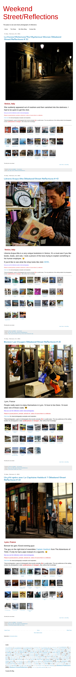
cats (8, 332)
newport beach (40, 659)
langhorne (49, 656)
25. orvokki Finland (7, 610)
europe (64, 654)
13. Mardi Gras (37, 295)
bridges (40, 651)
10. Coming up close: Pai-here (15, 296)
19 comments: (19, 466)
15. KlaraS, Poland (52, 145)
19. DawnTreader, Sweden (22, 455)
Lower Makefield (66, 656)
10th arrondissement (8, 647)
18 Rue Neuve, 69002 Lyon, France (15, 469)
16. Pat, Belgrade (59, 145)
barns (63, 649)
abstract (14, 649)
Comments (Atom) (13, 636)
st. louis (33, 663)
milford (21, 658)
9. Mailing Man (7, 587)
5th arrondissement (37, 648)
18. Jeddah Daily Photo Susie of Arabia (15, 455)
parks (41, 661)
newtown (47, 659)
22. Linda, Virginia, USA (44, 157)
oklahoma (67, 659)
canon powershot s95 (44, 652)
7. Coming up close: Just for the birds (52, 576)
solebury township (27, 663)
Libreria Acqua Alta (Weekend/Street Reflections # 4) (31, 178)
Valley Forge (9, 665)
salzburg (36, 662)
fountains (20, 655)
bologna (35, 651)
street (12, 332)
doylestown (45, 654)
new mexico (26, 659)
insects (18, 656)
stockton (42, 663)
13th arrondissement (26, 647)
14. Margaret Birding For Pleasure (45, 146)
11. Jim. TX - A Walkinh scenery (22, 443)
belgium (68, 649)
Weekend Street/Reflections (20, 170)
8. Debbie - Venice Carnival (59, 576)
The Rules (13, 29)
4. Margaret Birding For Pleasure (30, 432)
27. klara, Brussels (22, 610)
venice (13, 170)
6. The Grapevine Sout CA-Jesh (45, 576)
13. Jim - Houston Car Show (37, 146)
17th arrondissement (44, 647)
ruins (33, 662)
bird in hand (12, 651)
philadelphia (65, 661)
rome (21, 662)
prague (6, 662)
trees (65, 663)
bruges (49, 651)
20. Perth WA (30, 307)
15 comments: (19, 622)
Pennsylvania (47, 661)
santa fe (57, 662)
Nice (54, 659)
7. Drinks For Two (52, 284)
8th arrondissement (64, 648)
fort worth (15, 655)
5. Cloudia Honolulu (37, 284)
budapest (69, 651)
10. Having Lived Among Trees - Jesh (15, 146)
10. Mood (15, 587)
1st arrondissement (62, 647)
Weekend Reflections (63, 665)
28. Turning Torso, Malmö (29, 611)
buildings (9, 652)
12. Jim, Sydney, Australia (30, 587)
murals (52, 658)
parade (25, 661)
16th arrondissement (35, 647)
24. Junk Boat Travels (60, 598)
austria (38, 649)
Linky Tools (61, 164)
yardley (48, 667)
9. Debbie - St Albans (7, 295)
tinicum (56, 663)
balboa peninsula (57, 649)
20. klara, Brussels (29, 454)
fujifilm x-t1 (37, 655)
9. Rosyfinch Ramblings (7, 146)
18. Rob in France (15, 157)
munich (48, 658)
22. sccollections (44, 307)
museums (57, 658)
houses (63, 655)
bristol (45, 651)
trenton (69, 663)
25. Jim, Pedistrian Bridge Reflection (7, 319)
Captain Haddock (43, 549)
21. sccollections (37, 598)
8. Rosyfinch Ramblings (59, 284)
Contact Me (32, 29)
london (54, 656)
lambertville (42, 656)
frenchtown (31, 655)
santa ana (46, 662)
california (22, 652)
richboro (17, 662)
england (58, 654)
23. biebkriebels (52, 307)
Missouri (28, 658)
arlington (34, 649)
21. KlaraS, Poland (37, 307)
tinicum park (60, 663)
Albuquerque (19, 649)
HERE (46, 262)
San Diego (41, 662)
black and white (23, 651)
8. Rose (60, 431)
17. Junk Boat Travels (7, 454)
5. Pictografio (37, 431)
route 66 (29, 662)
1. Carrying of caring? (7, 284)
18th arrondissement (53, 647)
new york (32, 659)
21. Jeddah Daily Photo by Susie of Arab (37, 158)
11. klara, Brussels (22, 145)
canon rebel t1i (56, 652)
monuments (43, 658)
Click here (6, 117)
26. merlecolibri (15, 610)
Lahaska (36, 656)
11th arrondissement (17, 647)
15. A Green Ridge (52, 295)
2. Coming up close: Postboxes (15, 432)
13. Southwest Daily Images (37, 587)
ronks (25, 662)
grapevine (49, 655)
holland (54, 655)
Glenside (45, 655)
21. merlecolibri (37, 454)
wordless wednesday (42, 667)
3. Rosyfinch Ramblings (22, 576)
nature (6, 659)
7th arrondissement (55, 648)
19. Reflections (22, 598)
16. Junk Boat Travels (60, 295)
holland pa (58, 655)
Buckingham (54, 651)
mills (25, 658)
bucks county (60, 651)
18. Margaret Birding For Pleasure (15, 599)
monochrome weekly (35, 658)
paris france (36, 661)
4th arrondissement (27, 648)
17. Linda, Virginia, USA (7, 308)
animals (24, 649)
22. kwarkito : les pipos (44, 599)
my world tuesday (65, 658)
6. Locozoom (45, 284)
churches (18, 654)
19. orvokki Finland (22, 307)
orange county (9, 661)
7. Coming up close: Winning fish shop (52, 134)
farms (69, 654)
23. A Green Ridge (52, 157)
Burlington (16, 652)
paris (29, 661)
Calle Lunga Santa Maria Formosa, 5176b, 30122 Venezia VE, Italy (20, 333)
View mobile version (38, 632)
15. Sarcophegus (52, 587)
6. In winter (44, 431)
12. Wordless (30, 145)
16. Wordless (59, 587)
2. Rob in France (15, 575)
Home (6, 29)
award (43, 649)
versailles (25, 665)
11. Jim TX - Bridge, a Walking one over (22, 587)
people (58, 661)
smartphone (19, 663)
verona (20, 665)
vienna (29, 665)
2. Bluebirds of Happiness (15, 284)
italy (8, 170)
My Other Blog (23, 29)
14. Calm (45, 587)
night (10, 170)
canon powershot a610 (31, 652)
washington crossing (41, 665)
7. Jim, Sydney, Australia (52, 432)
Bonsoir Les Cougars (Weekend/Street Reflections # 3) (32, 342)
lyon (11, 467)
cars (64, 652)
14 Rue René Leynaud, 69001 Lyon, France (16, 625)
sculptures (62, 662)
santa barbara (52, 662)
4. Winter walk (30, 575)
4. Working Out (30, 284)
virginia (34, 665)
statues (37, 663)
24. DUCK (59, 307)
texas (51, 663)
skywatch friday (12, 663)
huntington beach (12, 656)
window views (34, 667)
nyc (63, 659)
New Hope (12, 659)
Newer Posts (7, 630)
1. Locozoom (7, 575)
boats (32, 651)
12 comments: (19, 169)
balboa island (48, 649)
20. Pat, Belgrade (29, 598)
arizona (30, 649)
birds (17, 651)
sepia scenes (67, 662)
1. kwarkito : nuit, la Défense (7, 432)
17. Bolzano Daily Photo (7, 157)
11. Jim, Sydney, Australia (22, 296)
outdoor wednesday (19, 661)
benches (7, 651)
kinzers (26, 656)
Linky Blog (67, 164)
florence (9, 655)
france (9, 467)
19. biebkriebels (22, 157)
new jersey (19, 659)
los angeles (60, 656)
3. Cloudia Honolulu (22, 431)
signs (6, 663)
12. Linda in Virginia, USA (30, 443)
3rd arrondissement (17, 648)
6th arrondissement (46, 648)
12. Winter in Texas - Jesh (30, 296)
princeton (12, 662)
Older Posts (69, 630)
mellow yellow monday (14, 658)
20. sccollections (30, 157)
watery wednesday (50, 665)
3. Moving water (22, 284)
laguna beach (31, 656)
